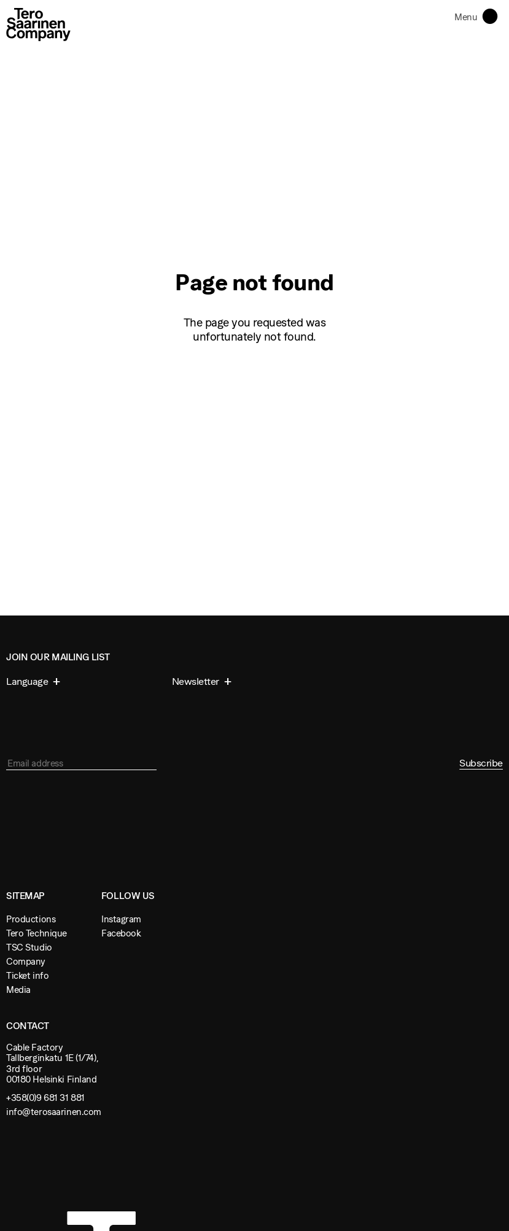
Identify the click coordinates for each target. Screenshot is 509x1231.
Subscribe (481, 763)
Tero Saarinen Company (38, 24)
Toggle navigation (492, 15)
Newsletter (197, 681)
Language (28, 681)
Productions (30, 919)
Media (18, 989)
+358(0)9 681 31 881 (45, 1097)
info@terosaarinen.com (53, 1111)
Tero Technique (36, 933)
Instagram (121, 919)
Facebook (121, 933)
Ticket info (27, 975)
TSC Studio (29, 947)
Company (25, 961)
